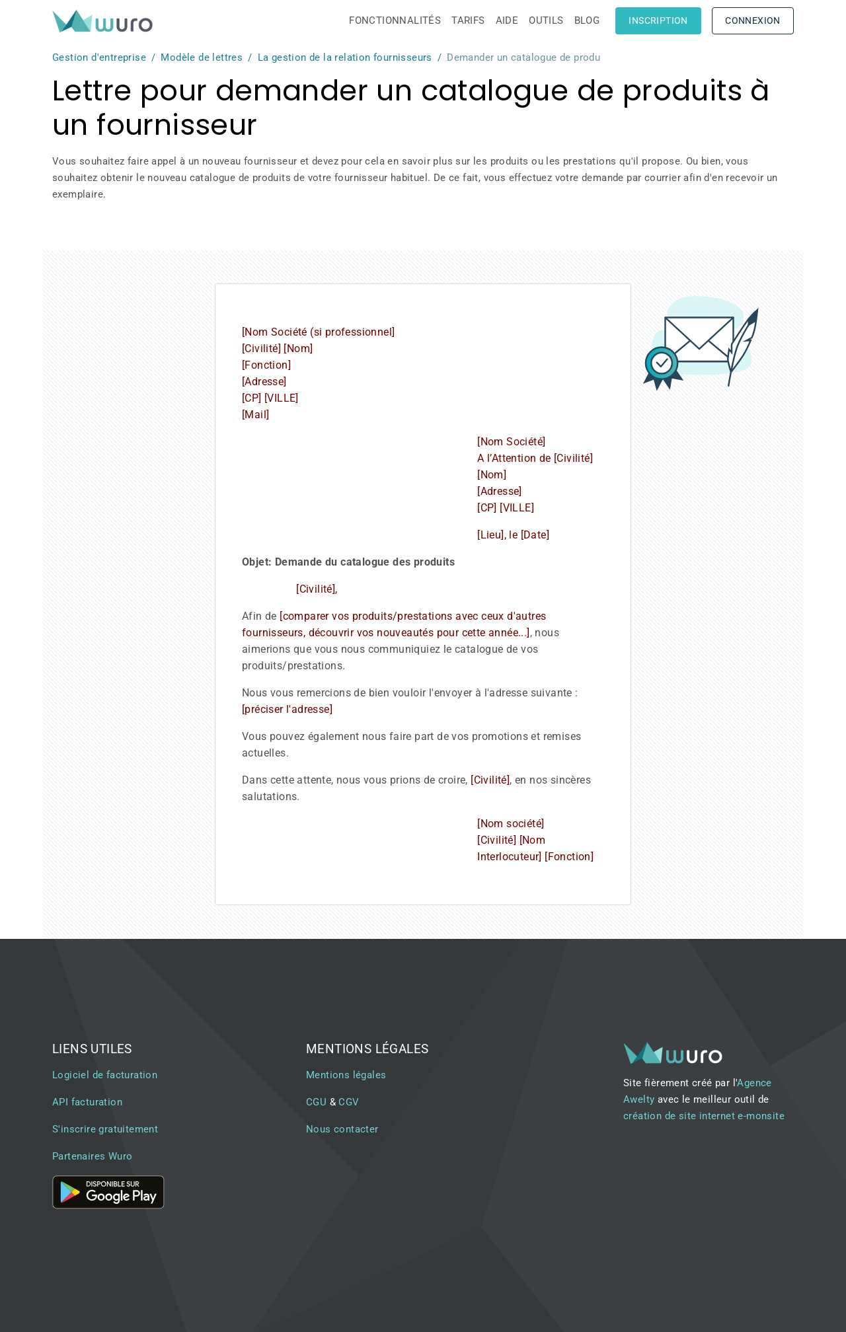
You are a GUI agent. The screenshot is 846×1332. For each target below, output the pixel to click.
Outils (546, 20)
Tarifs (467, 20)
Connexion (753, 20)
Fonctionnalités (395, 20)
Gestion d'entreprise (99, 57)
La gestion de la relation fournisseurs (345, 57)
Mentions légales (346, 1075)
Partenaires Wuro (92, 1156)
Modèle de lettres (202, 57)
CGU (316, 1102)
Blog (587, 20)
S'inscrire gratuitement (105, 1129)
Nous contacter (342, 1129)
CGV (348, 1102)
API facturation (87, 1102)
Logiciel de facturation (104, 1075)
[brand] (105, 20)
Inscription (658, 20)
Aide (507, 20)
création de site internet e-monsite (704, 1116)
